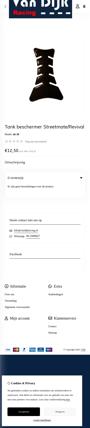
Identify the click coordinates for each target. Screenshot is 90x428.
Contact (52, 311)
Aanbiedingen (55, 279)
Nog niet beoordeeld (35, 141)
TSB (83, 335)
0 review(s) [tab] (45, 178)
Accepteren (23, 411)
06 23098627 (33, 221)
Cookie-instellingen (42, 420)
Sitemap (52, 318)
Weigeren (59, 411)
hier (68, 399)
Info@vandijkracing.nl (26, 215)
